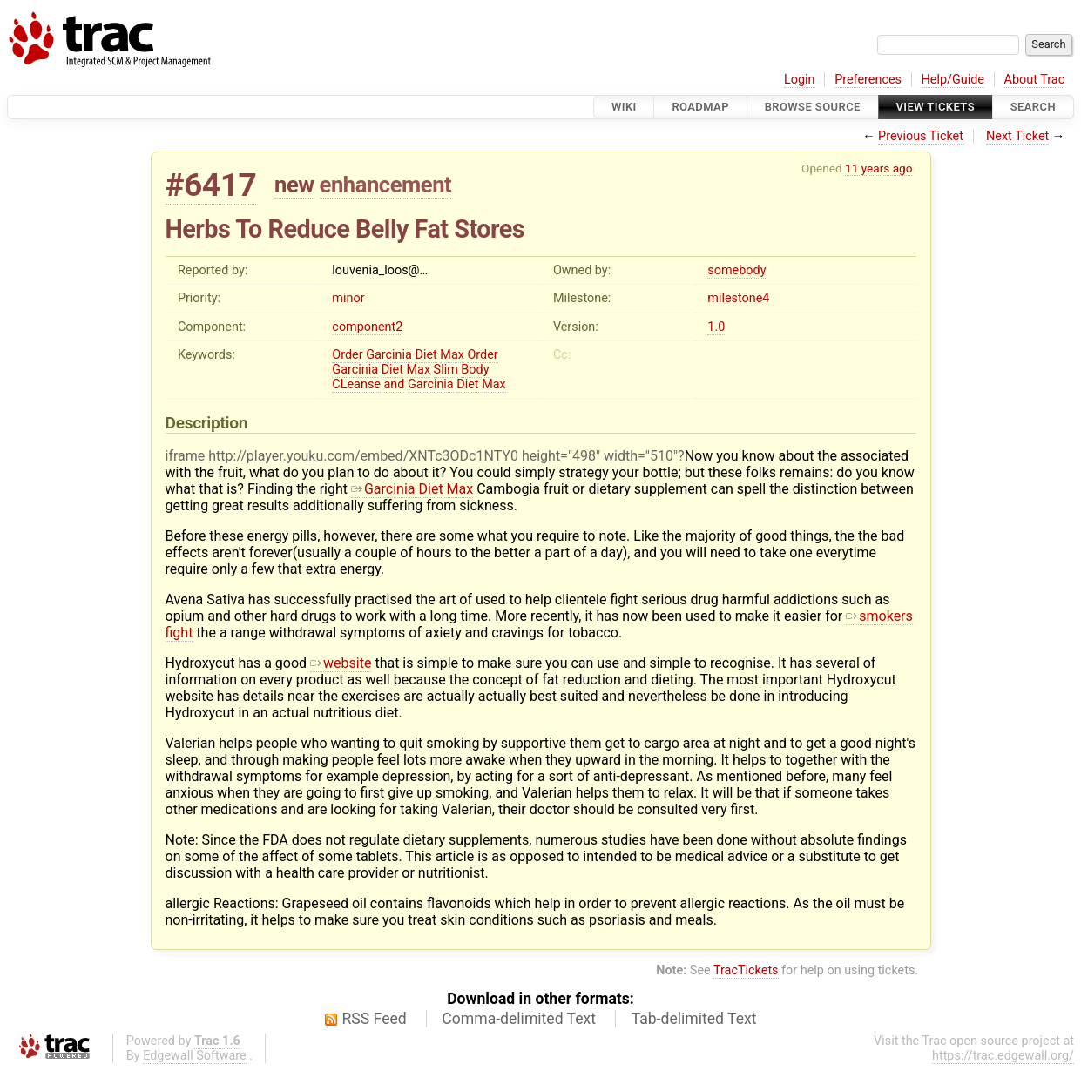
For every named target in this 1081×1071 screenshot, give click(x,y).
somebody (736, 270)
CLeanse (356, 384)
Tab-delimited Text (694, 1018)
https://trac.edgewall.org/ (1003, 1055)
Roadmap (700, 106)
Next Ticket (1017, 136)
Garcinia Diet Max (412, 489)
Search (1033, 106)
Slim (446, 369)
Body (475, 369)
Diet (425, 354)
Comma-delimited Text (519, 1018)
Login (799, 79)
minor (348, 298)
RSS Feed (374, 1018)
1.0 (716, 327)
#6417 (211, 185)
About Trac (1034, 79)
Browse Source (813, 106)
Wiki (624, 106)
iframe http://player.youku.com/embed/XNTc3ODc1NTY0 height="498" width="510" (422, 456)
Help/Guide (953, 79)
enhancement (386, 185)
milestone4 (738, 298)
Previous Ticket (920, 136)
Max (452, 354)
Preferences (868, 79)
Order (347, 354)
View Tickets (935, 106)
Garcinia (389, 354)
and (394, 384)
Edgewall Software (195, 1055)
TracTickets (746, 970)
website (340, 663)
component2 (367, 327)
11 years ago (878, 168)
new (294, 185)
